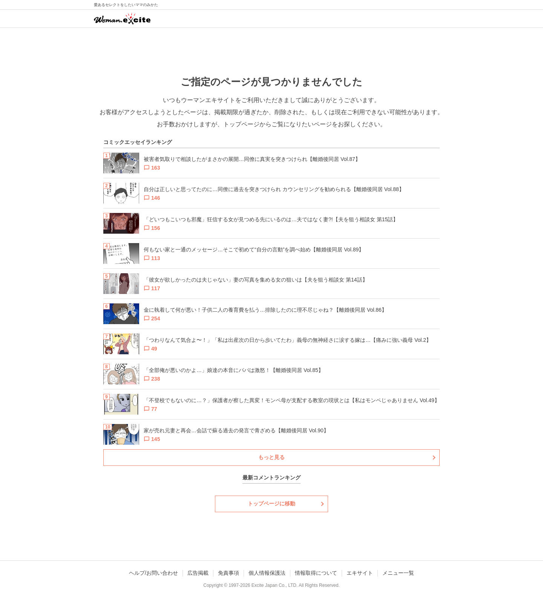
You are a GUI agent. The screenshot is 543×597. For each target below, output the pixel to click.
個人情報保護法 (266, 573)
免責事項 (228, 573)
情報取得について (316, 573)
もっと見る (271, 457)
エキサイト (360, 573)
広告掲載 (198, 573)
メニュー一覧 (398, 573)
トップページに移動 (271, 504)
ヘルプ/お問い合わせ (153, 573)
